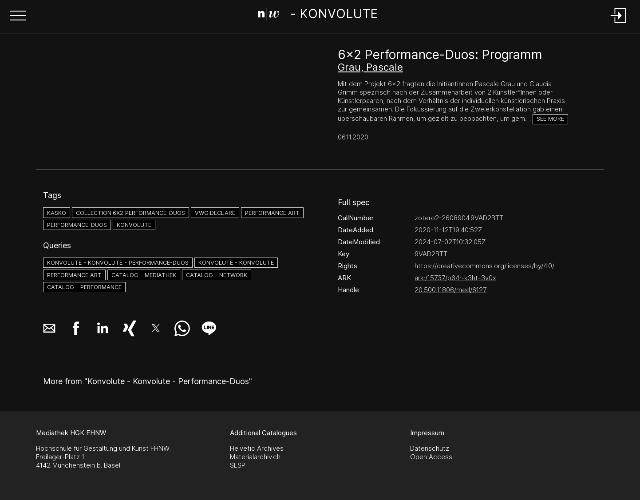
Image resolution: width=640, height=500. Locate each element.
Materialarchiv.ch (255, 456)
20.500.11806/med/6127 (450, 290)
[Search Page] (318, 15)
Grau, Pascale (370, 67)
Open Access (431, 456)
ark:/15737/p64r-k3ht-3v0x (455, 278)
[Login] (618, 24)
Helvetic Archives (257, 448)
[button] (17, 16)
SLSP (237, 465)
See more (550, 118)
